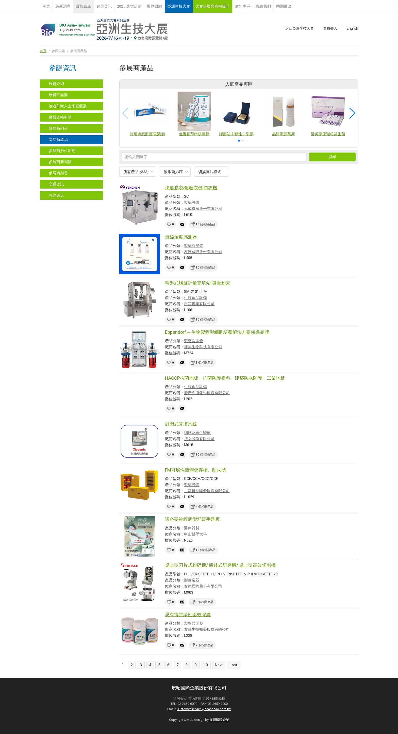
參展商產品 (58, 139)
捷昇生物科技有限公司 (203, 347)
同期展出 (283, 6)
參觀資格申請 (60, 117)
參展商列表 (58, 128)
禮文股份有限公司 (199, 439)
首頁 (46, 6)
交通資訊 (56, 184)
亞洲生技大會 (178, 6)
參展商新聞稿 (60, 162)
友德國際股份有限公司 (203, 251)
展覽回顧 (154, 6)
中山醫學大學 (195, 534)
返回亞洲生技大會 (299, 28)
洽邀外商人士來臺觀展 (68, 106)
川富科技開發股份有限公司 (207, 491)
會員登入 (330, 28)
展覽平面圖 (58, 95)
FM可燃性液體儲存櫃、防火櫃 (195, 470)
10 (206, 665)
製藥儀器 (191, 580)
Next (219, 665)
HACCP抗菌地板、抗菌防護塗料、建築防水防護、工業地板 (225, 378)
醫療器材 (191, 528)
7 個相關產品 (204, 645)
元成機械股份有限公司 (203, 208)
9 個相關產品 (204, 602)
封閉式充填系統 (181, 424)
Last (233, 665)
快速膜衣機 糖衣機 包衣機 (191, 187)
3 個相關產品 (204, 362)
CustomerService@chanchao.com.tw (204, 709)
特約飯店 (56, 195)
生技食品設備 (195, 297)
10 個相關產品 (205, 224)
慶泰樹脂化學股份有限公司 (207, 393)
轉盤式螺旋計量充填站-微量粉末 (197, 283)
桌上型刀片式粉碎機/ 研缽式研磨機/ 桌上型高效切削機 (220, 565)
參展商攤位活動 (62, 150)
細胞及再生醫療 (197, 432)
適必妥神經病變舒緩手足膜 (192, 519)
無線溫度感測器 (181, 237)
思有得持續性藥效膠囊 (188, 614)
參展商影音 (58, 173)
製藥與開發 (193, 245)
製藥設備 (191, 202)
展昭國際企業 (219, 720)
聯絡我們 (263, 6)
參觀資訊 (83, 6)
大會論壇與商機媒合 (212, 6)
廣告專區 (242, 6)
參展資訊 (104, 6)
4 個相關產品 (204, 506)
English (352, 28)
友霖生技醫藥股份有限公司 (207, 629)
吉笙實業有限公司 (199, 304)
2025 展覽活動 (129, 6)
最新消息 (63, 6)
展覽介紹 (56, 83)
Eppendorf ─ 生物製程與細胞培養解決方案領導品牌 (217, 332)
